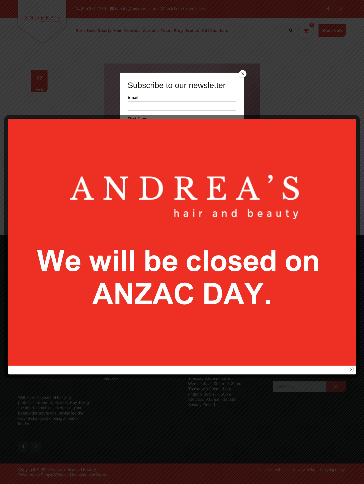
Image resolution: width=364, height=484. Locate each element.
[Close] (242, 74)
